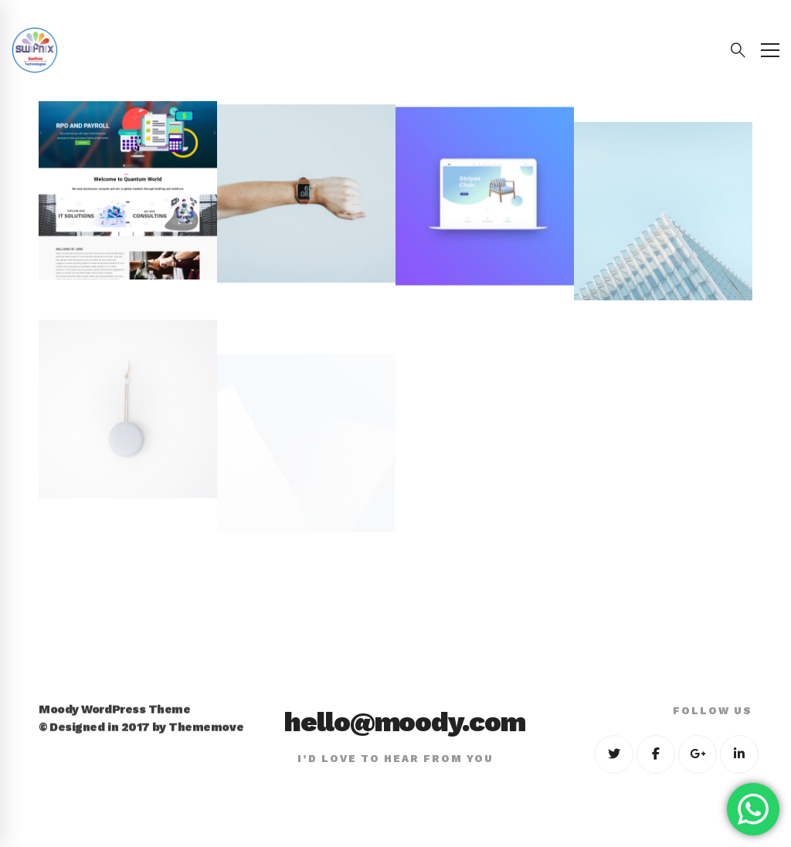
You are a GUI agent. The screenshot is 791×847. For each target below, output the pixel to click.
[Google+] (697, 754)
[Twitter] (614, 754)
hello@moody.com (404, 722)
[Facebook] (656, 754)
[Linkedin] (739, 754)
